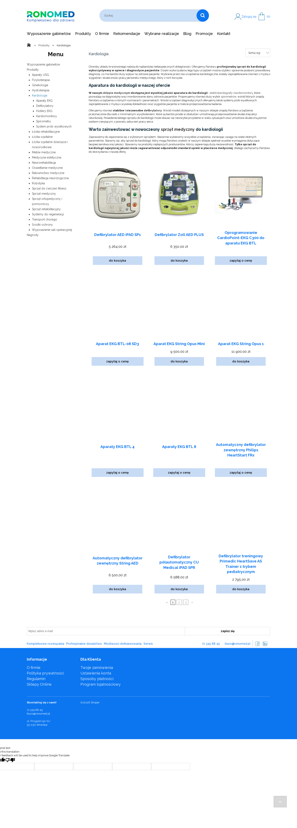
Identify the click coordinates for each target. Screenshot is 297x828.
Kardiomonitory (46, 116)
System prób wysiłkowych (54, 126)
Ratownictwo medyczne (48, 173)
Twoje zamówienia (96, 667)
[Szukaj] (203, 15)
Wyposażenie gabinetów (43, 64)
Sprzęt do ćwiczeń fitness (49, 188)
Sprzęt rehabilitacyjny (46, 209)
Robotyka (38, 183)
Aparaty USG (40, 74)
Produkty (33, 69)
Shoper (95, 702)
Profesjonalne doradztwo (84, 643)
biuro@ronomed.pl (237, 643)
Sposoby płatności (96, 679)
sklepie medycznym (116, 92)
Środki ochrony (42, 224)
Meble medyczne (44, 152)
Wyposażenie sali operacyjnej (52, 229)
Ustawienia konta (95, 673)
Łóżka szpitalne (42, 136)
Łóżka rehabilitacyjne (46, 131)
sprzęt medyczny (178, 129)
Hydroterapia (40, 90)
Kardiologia (39, 95)
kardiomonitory (243, 92)
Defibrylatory (44, 105)
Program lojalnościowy (100, 684)
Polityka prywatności (45, 673)
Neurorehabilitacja (44, 162)
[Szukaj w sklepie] (149, 15)
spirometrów (228, 96)
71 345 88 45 (211, 643)
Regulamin (36, 679)
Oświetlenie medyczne (47, 167)
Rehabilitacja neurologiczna (50, 178)
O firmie (33, 667)
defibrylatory (153, 110)
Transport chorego (44, 219)
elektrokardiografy (221, 92)
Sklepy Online (39, 684)
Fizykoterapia (41, 80)
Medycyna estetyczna (46, 157)
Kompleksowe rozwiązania (45, 643)
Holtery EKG (44, 111)
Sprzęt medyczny (44, 193)
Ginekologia (40, 85)
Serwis (148, 643)
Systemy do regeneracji (48, 214)
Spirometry (43, 121)
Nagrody (33, 235)
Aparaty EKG (44, 100)
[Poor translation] (10, 760)
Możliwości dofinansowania (122, 643)
